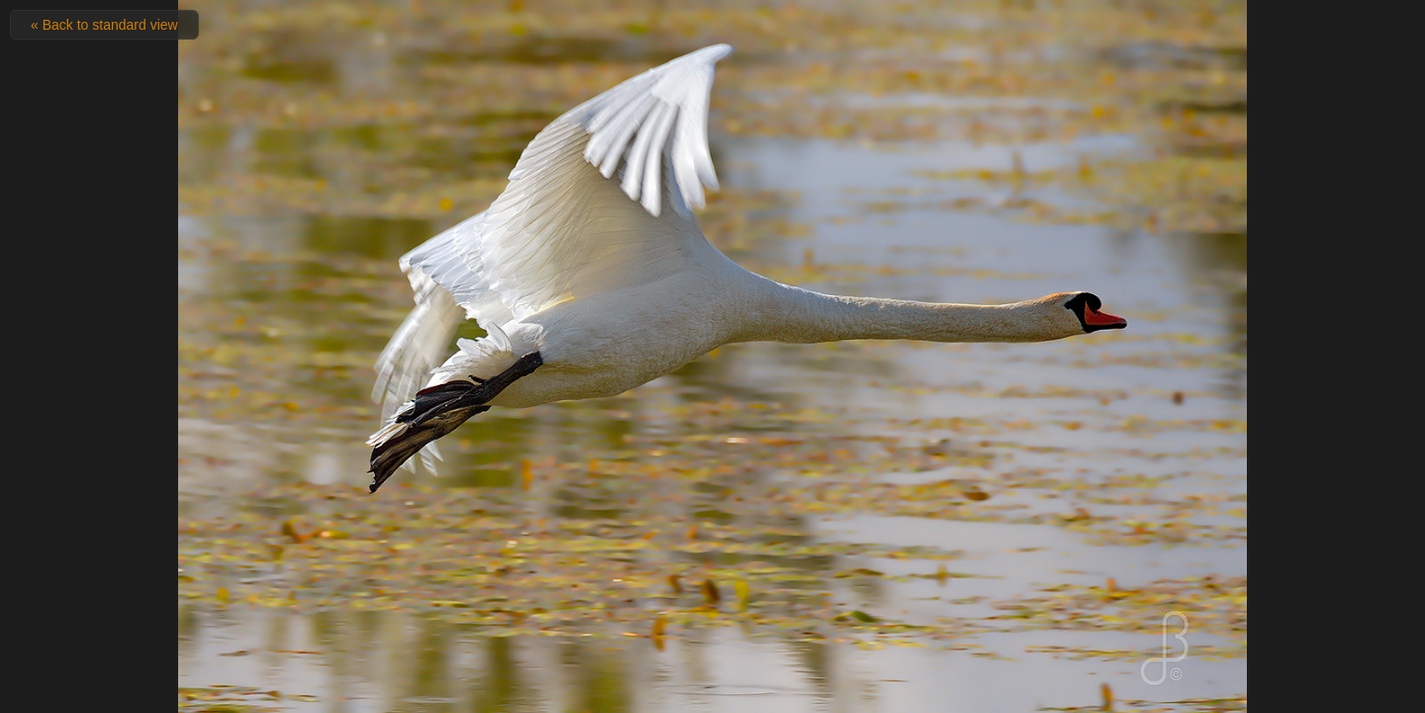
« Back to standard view (104, 25)
